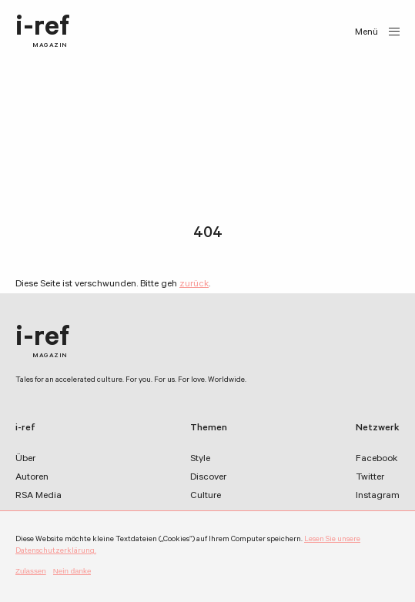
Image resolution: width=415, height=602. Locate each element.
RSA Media (38, 496)
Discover (208, 478)
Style (200, 459)
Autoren (32, 478)
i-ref (42, 32)
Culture (205, 496)
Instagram (378, 496)
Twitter (370, 478)
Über (25, 459)
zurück (194, 284)
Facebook (376, 459)
